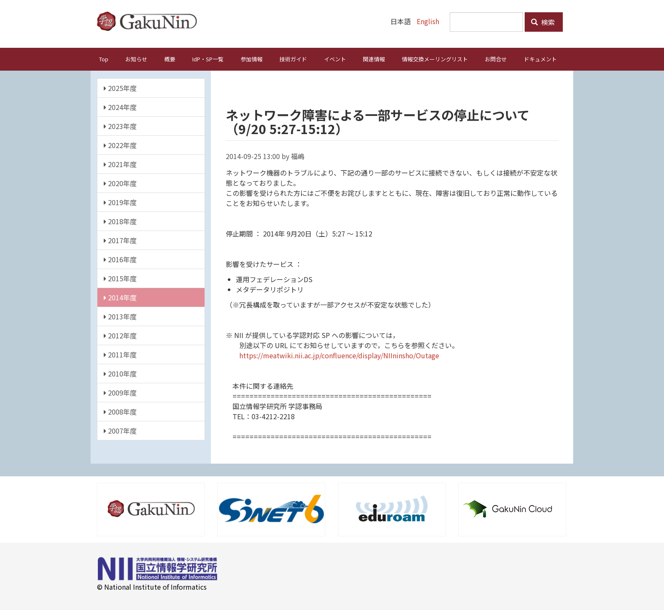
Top (103, 59)
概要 (169, 59)
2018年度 (120, 221)
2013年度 (120, 316)
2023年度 (120, 126)
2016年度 (120, 259)
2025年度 (120, 87)
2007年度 (120, 430)
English (428, 21)
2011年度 (120, 354)
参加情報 (252, 59)
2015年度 (120, 278)
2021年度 (120, 164)
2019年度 (120, 202)
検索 (543, 22)
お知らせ (136, 59)
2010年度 (120, 373)
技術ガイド (293, 59)
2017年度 (120, 240)
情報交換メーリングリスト (435, 59)
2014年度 (120, 297)
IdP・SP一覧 (208, 59)
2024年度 (120, 107)
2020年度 (120, 183)
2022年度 (120, 145)
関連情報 (374, 59)
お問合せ (496, 59)
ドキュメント (540, 59)
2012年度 (120, 335)
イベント (335, 59)
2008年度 (120, 411)
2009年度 (120, 392)
